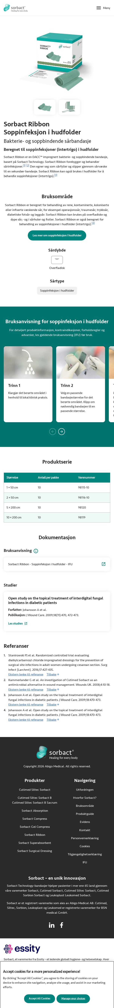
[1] (24, 165)
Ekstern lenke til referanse (25, 674)
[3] (55, 175)
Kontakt (84, 830)
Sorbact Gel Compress (35, 827)
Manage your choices (73, 1001)
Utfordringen (84, 790)
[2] (27, 165)
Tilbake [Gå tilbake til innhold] (51, 674)
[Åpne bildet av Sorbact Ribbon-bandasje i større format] (44, 107)
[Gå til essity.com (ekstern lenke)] (29, 949)
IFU (92, 862)
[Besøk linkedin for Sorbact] (51, 925)
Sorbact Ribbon (34, 835)
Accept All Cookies (39, 1001)
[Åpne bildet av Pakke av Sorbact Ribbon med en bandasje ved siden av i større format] (57, 62)
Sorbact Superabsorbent (34, 843)
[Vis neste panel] (61, 431)
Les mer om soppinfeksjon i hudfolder (57, 235)
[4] (93, 223)
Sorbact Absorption (35, 811)
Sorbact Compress (34, 819)
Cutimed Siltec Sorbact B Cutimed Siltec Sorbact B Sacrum (34, 800)
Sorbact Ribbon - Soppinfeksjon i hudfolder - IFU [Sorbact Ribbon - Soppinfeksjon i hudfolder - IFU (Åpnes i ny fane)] (40, 564)
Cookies (85, 846)
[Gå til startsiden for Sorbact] (16, 8)
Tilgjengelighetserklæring (85, 854)
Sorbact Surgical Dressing (34, 851)
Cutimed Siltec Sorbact (34, 790)
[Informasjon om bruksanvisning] (35, 551)
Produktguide (85, 814)
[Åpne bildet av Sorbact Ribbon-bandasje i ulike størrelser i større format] (69, 107)
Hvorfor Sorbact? (84, 798)
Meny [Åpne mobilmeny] (106, 8)
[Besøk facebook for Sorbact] (61, 925)
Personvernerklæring (85, 838)
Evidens (85, 822)
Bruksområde (85, 806)
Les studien (18, 624)
